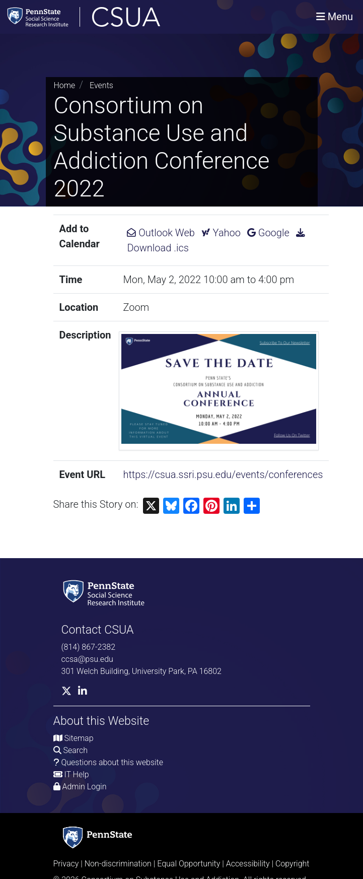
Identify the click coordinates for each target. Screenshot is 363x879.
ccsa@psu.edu (87, 659)
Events (101, 85)
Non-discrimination (118, 863)
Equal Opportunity (188, 863)
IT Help (76, 774)
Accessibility (248, 863)
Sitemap (78, 738)
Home (65, 85)
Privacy (66, 863)
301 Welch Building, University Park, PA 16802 (141, 671)
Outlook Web (160, 233)
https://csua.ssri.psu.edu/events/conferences (223, 474)
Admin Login (84, 786)
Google (268, 233)
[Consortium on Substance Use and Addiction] (116, 17)
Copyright (292, 863)
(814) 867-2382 (88, 647)
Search (75, 750)
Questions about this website (112, 762)
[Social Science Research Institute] (105, 592)
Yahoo (221, 233)
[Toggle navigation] (334, 17)
